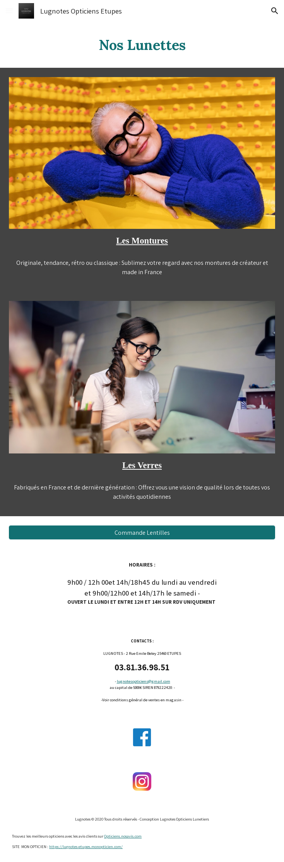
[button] (9, 10)
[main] (142, 44)
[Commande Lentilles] (142, 532)
